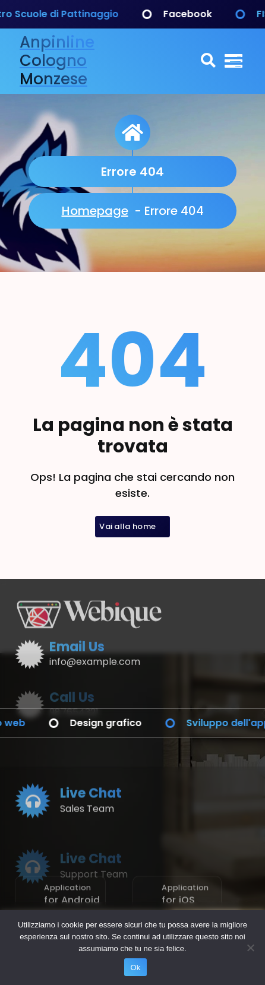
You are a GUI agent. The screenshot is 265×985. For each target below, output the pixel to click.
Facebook (201, 14)
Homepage (95, 210)
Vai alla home (132, 526)
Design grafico (120, 723)
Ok (135, 967)
